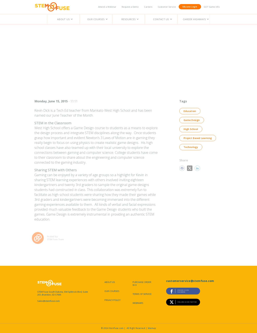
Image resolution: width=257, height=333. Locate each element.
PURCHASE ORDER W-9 (142, 283)
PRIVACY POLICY (112, 300)
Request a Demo (130, 6)
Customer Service (167, 6)
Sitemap (152, 328)
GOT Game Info (212, 6)
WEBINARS (138, 302)
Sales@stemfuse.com (48, 301)
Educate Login (190, 6)
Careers (148, 6)
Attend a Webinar (107, 6)
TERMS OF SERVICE (142, 293)
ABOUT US (109, 282)
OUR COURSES (111, 291)
